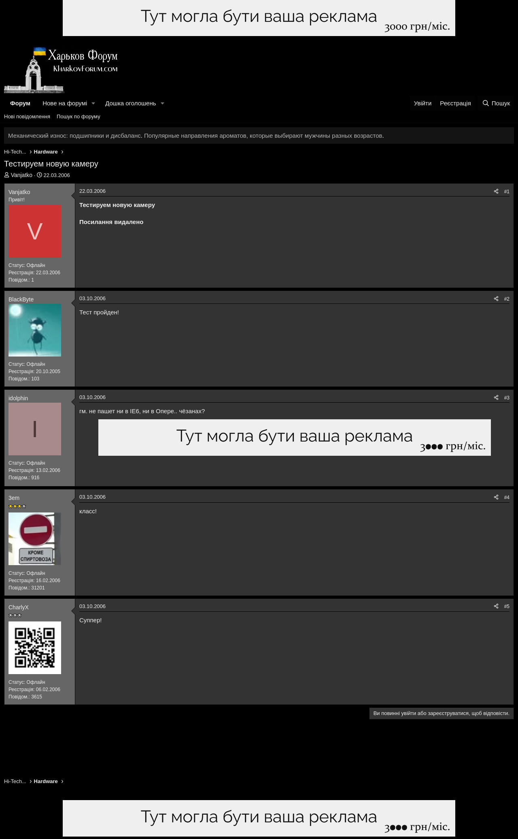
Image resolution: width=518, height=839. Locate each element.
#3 (507, 398)
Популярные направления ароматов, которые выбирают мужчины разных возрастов (263, 135)
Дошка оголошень (130, 103)
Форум (20, 103)
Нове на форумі (64, 103)
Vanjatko (21, 175)
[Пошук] (496, 103)
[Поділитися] (496, 191)
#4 (507, 497)
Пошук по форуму (78, 116)
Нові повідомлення (27, 116)
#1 (507, 191)
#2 (507, 299)
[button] (93, 103)
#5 (507, 606)
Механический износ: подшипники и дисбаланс (74, 135)
